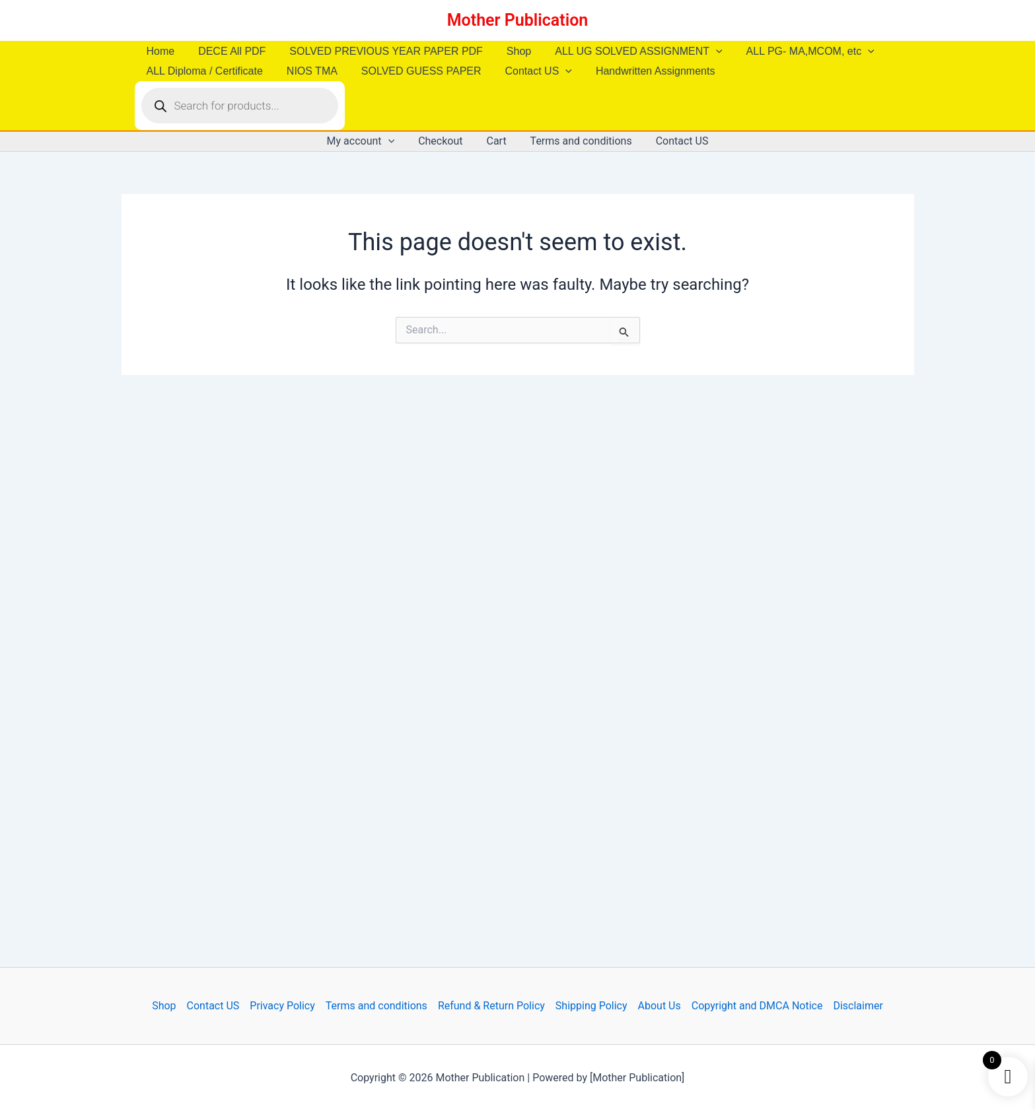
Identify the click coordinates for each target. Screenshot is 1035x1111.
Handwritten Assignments (643, 71)
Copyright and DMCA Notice (757, 1005)
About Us (659, 1005)
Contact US (529, 71)
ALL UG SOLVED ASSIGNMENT (626, 51)
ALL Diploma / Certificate (203, 71)
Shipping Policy (591, 1005)
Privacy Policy (282, 1005)
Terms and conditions (578, 141)
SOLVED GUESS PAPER (415, 71)
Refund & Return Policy (491, 1005)
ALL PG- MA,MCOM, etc (796, 51)
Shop (509, 51)
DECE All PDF (228, 51)
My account (366, 141)
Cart (496, 141)
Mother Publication (518, 20)
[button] (704, 51)
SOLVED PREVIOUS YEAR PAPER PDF (379, 51)
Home (159, 51)
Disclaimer (857, 1005)
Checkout (443, 141)
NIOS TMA (308, 71)
